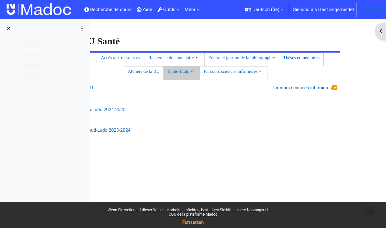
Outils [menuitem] (166, 9)
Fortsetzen (193, 222)
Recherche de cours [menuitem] (108, 9)
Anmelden (370, 9)
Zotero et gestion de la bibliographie (171, 72)
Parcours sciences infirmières (299, 103)
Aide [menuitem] (144, 9)
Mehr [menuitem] (190, 9)
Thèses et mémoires (232, 72)
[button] (264, 9)
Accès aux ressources (213, 57)
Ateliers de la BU (276, 72)
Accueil (177, 57)
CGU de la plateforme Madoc (193, 214)
